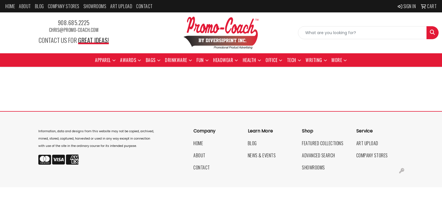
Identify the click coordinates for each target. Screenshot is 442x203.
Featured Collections (322, 143)
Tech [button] (291, 60)
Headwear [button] (223, 60)
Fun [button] (200, 60)
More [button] (337, 60)
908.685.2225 (74, 22)
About (25, 6)
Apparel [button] (103, 60)
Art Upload (121, 6)
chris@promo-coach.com (74, 30)
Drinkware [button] (176, 60)
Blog (39, 6)
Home (10, 6)
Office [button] (271, 60)
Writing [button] (314, 60)
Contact (144, 6)
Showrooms (95, 6)
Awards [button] (128, 60)
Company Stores (63, 6)
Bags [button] (151, 60)
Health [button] (249, 60)
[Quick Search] (362, 32)
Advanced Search (318, 155)
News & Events (262, 155)
